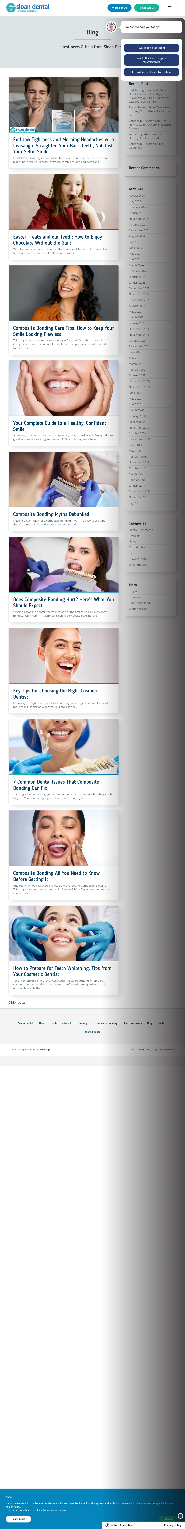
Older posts (16, 1002)
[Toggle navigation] (170, 8)
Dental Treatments (61, 1023)
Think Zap (44, 1049)
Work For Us (92, 1031)
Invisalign (83, 1023)
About (41, 1023)
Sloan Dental (25, 1023)
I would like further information (151, 72)
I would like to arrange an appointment (151, 60)
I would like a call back (151, 48)
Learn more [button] (18, 1519)
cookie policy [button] (13, 1506)
